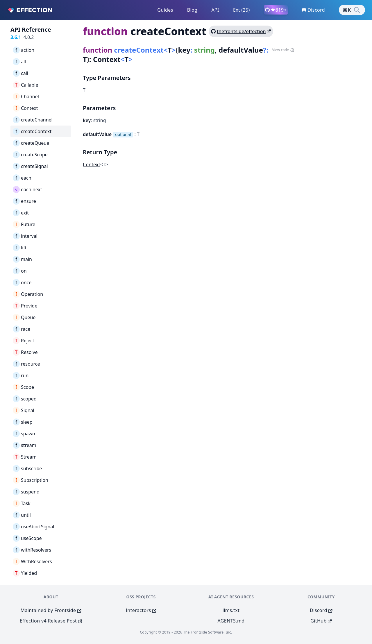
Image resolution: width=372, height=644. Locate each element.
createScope (30, 154)
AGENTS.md (231, 621)
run (20, 375)
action (23, 49)
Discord (321, 610)
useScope (27, 538)
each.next (27, 189)
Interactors (141, 610)
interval (25, 235)
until (22, 514)
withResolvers (32, 549)
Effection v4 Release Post (51, 621)
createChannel (33, 119)
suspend (26, 491)
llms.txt (231, 610)
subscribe (27, 468)
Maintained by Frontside (51, 610)
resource (26, 363)
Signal (23, 410)
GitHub (321, 621)
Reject (23, 340)
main (22, 259)
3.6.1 (15, 37)
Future (24, 224)
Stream (25, 456)
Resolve (25, 352)
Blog (192, 10)
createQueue (31, 142)
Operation (28, 294)
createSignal (30, 166)
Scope (23, 387)
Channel (26, 96)
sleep (23, 421)
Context (25, 108)
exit (21, 212)
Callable (25, 84)
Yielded (25, 573)
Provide (25, 305)
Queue (24, 317)
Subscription (30, 480)
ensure (24, 201)
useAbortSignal (33, 526)
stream (24, 445)
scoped (25, 398)
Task (22, 503)
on (20, 270)
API (215, 10)
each (22, 177)
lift (20, 247)
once (22, 282)
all (19, 61)
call (20, 73)
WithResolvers (32, 561)
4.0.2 (28, 37)
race (21, 328)
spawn (24, 433)
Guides (165, 10)
